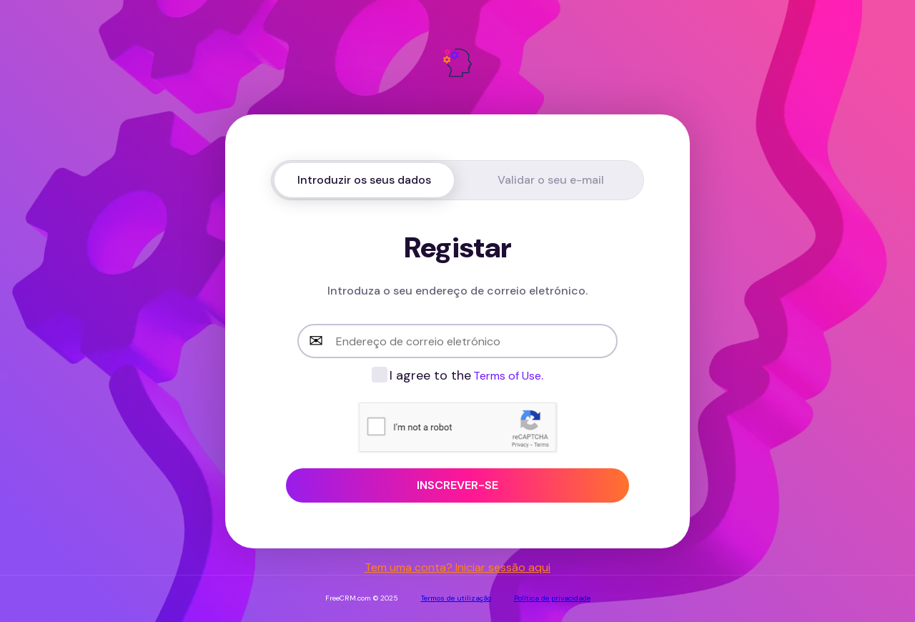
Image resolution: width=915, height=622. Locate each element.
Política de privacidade (552, 598)
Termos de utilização (456, 598)
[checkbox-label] (457, 375)
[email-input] (457, 341)
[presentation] (466, 429)
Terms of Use (507, 375)
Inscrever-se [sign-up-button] (457, 485)
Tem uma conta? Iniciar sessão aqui (457, 567)
